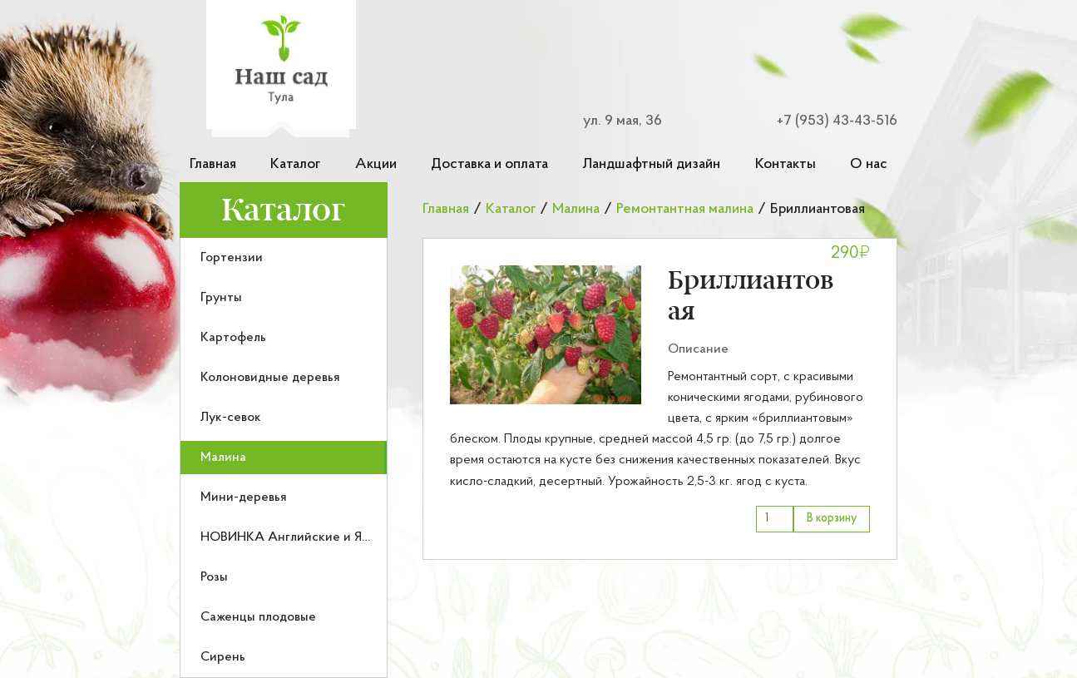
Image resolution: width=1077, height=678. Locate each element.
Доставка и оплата (489, 164)
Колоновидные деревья (270, 377)
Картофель (233, 337)
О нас (868, 164)
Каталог (295, 164)
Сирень (222, 657)
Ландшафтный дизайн (651, 164)
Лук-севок (230, 417)
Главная (213, 164)
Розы (214, 577)
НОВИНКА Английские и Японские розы (322, 537)
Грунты (221, 297)
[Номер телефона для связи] (827, 121)
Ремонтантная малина (684, 209)
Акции (376, 164)
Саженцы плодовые (258, 617)
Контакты (785, 164)
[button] (545, 334)
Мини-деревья (243, 497)
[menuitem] (283, 258)
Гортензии (231, 258)
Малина (223, 457)
